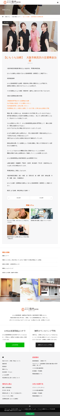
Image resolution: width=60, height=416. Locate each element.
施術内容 (4, 363)
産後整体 (35, 357)
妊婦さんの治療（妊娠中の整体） (10, 272)
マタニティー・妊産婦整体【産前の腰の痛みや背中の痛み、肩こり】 (45, 364)
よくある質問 (5, 374)
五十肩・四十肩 (6, 390)
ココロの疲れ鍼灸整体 (37, 368)
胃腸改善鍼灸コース (37, 373)
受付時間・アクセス (7, 372)
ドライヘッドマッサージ (38, 387)
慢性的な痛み (7, 384)
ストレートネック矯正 (7, 396)
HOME (3, 357)
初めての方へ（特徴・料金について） (11, 360)
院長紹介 (4, 366)
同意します (30, 413)
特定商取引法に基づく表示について (11, 377)
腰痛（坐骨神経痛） (7, 387)
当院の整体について (8, 22)
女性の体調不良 (37, 384)
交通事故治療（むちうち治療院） (10, 398)
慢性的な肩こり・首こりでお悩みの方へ (12, 393)
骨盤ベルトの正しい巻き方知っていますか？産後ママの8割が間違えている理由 (21, 260)
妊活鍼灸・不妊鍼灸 (37, 371)
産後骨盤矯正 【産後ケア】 (39, 360)
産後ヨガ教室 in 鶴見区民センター (11, 264)
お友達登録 (15, 345)
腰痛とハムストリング (7, 268)
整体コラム (5, 369)
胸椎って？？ (5, 255)
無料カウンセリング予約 (45, 345)
